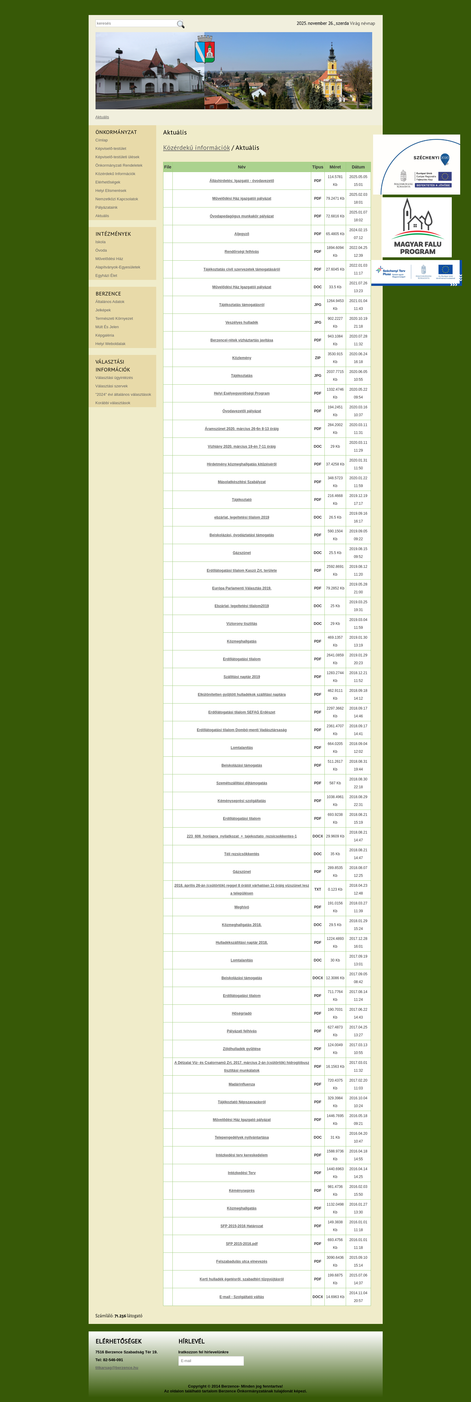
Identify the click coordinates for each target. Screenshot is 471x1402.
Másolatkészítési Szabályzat (242, 482)
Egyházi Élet (106, 275)
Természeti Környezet (114, 318)
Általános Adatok (110, 301)
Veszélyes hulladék (242, 322)
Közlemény (241, 358)
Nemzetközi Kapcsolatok (117, 199)
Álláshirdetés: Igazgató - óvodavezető (242, 181)
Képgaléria (105, 335)
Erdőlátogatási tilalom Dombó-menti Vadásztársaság (242, 730)
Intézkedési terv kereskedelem (242, 1155)
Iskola (101, 242)
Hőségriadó (242, 1013)
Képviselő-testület (111, 148)
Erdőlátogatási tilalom (241, 659)
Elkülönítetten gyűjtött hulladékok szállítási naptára (242, 694)
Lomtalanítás (242, 748)
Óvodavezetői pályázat (242, 411)
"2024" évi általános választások (123, 394)
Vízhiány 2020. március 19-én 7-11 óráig (242, 446)
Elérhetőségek (108, 182)
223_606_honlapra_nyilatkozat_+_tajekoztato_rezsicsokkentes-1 (242, 836)
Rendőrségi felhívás (242, 252)
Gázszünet (242, 553)
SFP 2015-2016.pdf (242, 1244)
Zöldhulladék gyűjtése (242, 1049)
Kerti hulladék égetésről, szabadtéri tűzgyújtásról (242, 1279)
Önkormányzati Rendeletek (119, 165)
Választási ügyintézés (114, 377)
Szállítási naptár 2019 (241, 677)
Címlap (102, 140)
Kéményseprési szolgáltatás (242, 801)
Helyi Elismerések (111, 190)
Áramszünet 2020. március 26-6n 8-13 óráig (242, 429)
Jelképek (103, 310)
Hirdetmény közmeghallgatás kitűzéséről (242, 464)
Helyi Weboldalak (111, 343)
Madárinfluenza (242, 1084)
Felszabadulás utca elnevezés (241, 1261)
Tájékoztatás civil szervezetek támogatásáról (241, 269)
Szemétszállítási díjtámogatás (241, 783)
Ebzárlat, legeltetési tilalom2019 (242, 606)
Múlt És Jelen (107, 327)
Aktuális (102, 117)
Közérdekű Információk (115, 173)
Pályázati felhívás (242, 1031)
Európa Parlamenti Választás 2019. (241, 588)
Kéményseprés (241, 1191)
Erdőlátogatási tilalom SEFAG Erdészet (241, 712)
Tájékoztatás (242, 376)
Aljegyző (241, 234)
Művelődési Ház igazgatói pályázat (241, 198)
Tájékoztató (242, 500)
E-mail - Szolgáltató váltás (242, 1297)
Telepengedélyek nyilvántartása (242, 1137)
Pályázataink (107, 207)
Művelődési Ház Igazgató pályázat (242, 1120)
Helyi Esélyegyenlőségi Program (241, 393)
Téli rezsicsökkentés (242, 854)
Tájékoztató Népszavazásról (242, 1102)
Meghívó (242, 907)
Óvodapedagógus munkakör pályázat (242, 216)
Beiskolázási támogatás (241, 765)
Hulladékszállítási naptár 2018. (242, 942)
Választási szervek (112, 386)
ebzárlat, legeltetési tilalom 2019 (241, 517)
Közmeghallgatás (242, 641)
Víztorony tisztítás (241, 624)
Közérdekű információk (196, 147)
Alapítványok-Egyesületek (118, 267)
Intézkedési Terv (242, 1173)
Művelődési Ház (109, 258)
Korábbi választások (113, 403)
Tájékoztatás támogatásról (242, 305)
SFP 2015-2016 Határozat (241, 1226)
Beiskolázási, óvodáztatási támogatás (242, 535)
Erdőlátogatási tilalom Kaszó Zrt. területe (242, 570)
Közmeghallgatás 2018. (242, 925)
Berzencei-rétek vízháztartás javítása (242, 340)
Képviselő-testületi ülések (118, 157)
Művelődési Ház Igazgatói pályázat (241, 287)
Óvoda (101, 250)
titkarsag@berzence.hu (117, 1367)
